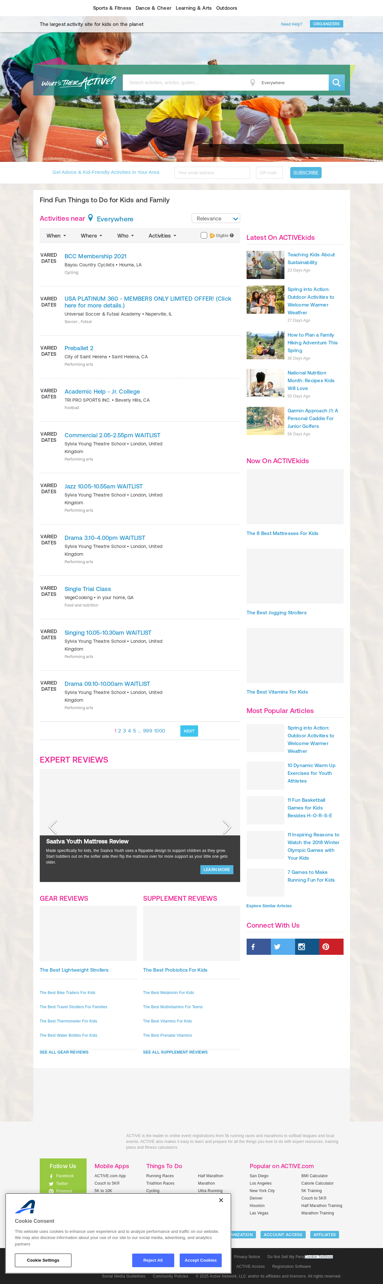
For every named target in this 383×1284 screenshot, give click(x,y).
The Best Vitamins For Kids (167, 1021)
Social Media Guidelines (123, 1276)
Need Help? (292, 24)
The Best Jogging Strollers (277, 612)
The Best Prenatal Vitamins (167, 1035)
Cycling (153, 1191)
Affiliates (325, 1234)
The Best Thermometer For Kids (68, 1021)
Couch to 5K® (107, 1183)
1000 (159, 730)
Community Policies (170, 1276)
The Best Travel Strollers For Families (74, 1007)
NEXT (189, 731)
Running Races (160, 1176)
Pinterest (64, 1191)
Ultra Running (210, 1191)
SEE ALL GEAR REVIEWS (64, 1052)
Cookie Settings (319, 1257)
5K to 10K (103, 1191)
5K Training (312, 1191)
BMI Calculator (315, 1176)
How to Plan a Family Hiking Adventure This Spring (313, 342)
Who (126, 236)
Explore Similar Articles (269, 906)
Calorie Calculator (318, 1183)
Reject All (153, 1260)
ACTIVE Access (250, 1266)
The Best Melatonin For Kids (168, 992)
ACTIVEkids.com (57, 8)
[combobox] (216, 218)
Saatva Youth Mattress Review (87, 841)
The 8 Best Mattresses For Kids (283, 533)
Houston (257, 1205)
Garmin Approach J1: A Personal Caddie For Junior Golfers (313, 418)
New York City (262, 1191)
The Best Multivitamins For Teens (173, 1007)
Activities (163, 236)
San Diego (259, 1176)
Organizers (326, 23)
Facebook (65, 1176)
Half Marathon (211, 1176)
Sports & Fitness (112, 8)
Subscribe (305, 172)
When (57, 236)
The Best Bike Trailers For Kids (68, 992)
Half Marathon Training (322, 1205)
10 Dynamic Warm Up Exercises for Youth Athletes (311, 773)
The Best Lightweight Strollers (74, 970)
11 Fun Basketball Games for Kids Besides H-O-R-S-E (310, 807)
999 (147, 730)
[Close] (221, 1200)
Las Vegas (259, 1213)
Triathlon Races (160, 1183)
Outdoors (227, 8)
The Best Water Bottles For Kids (68, 1035)
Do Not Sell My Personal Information (300, 1257)
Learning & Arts (194, 8)
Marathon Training (318, 1213)
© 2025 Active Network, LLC (221, 1276)
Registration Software (291, 1266)
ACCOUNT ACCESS (283, 1234)
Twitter (62, 1183)
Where (92, 236)
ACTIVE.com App (110, 1176)
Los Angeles (261, 1183)
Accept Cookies (201, 1260)
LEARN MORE (217, 869)
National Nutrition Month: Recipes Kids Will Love (311, 380)
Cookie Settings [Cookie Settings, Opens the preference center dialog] (43, 1260)
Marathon (206, 1183)
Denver (256, 1198)
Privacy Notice (247, 1257)
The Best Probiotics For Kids (175, 970)
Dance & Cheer (153, 8)
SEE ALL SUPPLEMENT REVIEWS (175, 1052)
